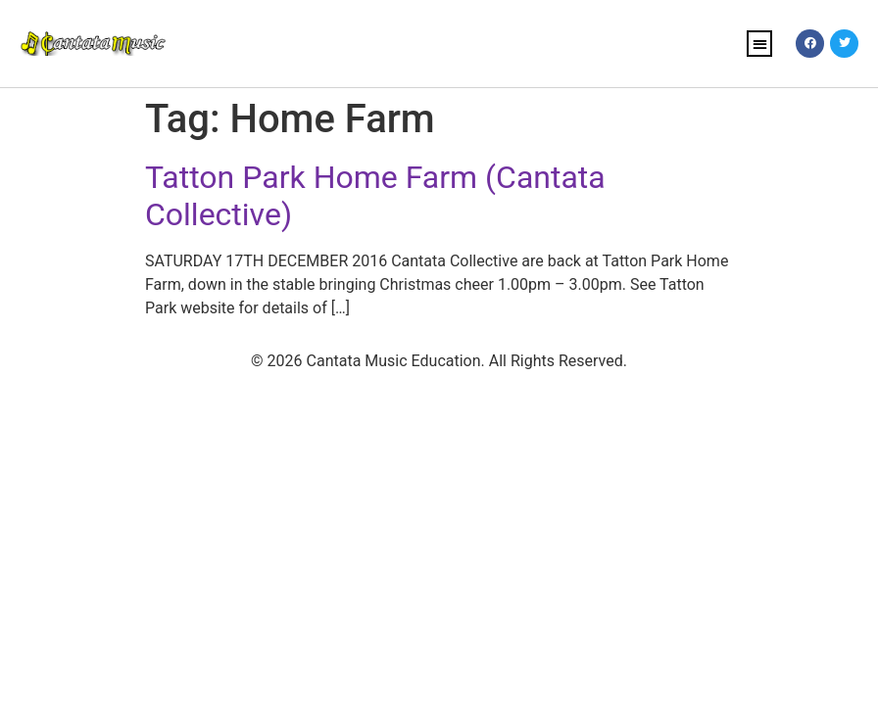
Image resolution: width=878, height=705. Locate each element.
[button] (760, 43)
